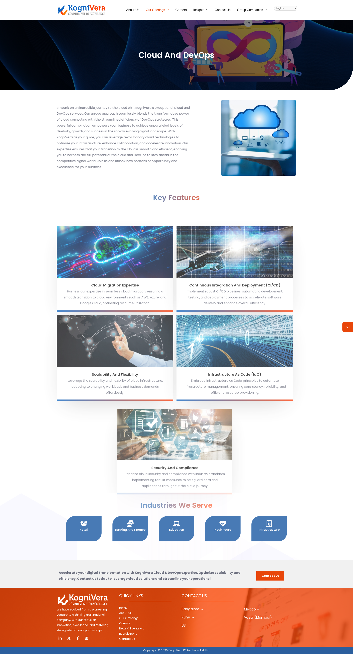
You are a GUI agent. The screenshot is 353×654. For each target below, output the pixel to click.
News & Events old (131, 628)
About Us (125, 613)
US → (185, 625)
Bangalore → (192, 609)
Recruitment (128, 634)
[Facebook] (77, 638)
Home (123, 608)
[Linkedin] (60, 638)
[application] (168, 10)
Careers (124, 623)
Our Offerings (128, 618)
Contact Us (127, 639)
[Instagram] (86, 638)
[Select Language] (285, 8)
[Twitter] (68, 638)
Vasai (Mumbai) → (260, 617)
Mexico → (252, 609)
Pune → (187, 617)
